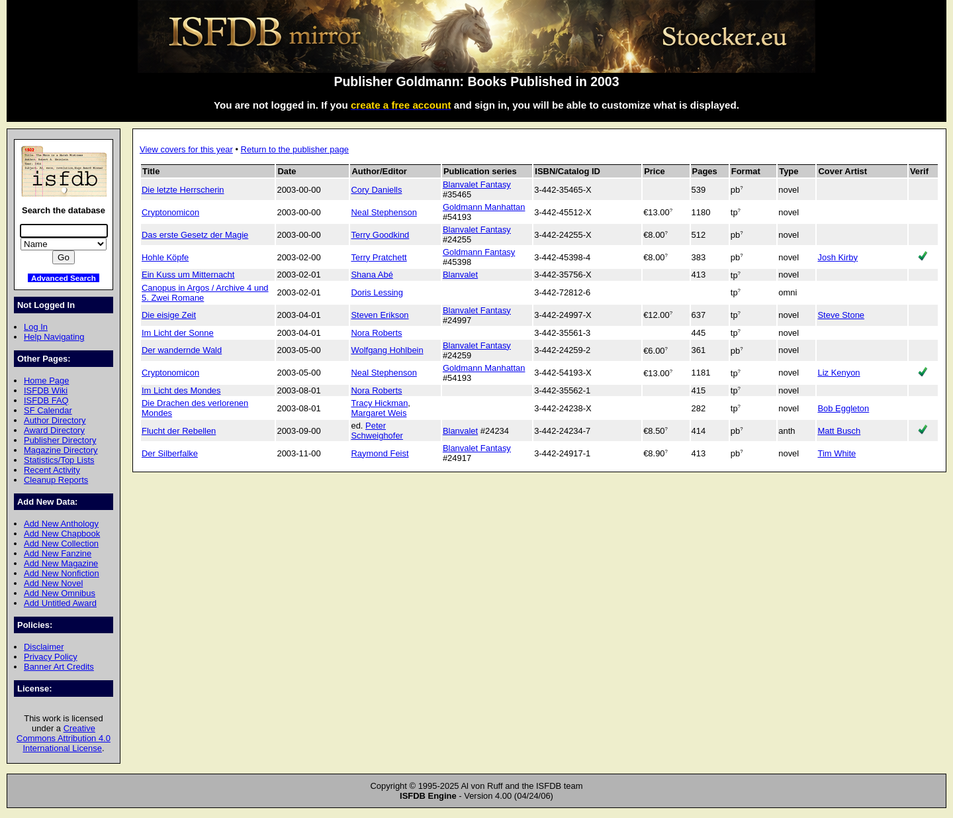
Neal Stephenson (383, 212)
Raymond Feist (379, 453)
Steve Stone (840, 315)
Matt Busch (838, 431)
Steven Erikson (379, 315)
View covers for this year (186, 149)
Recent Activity (52, 470)
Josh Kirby (837, 257)
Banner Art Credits (59, 667)
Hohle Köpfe (165, 257)
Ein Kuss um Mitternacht (188, 275)
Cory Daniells (376, 190)
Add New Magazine (61, 563)
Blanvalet (460, 275)
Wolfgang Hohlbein (387, 350)
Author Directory (55, 420)
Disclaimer (44, 647)
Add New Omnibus (59, 593)
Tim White (836, 453)
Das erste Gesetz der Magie (195, 235)
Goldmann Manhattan (484, 207)
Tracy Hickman (379, 403)
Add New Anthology (61, 524)
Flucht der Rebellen (179, 431)
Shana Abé (371, 275)
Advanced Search (63, 278)
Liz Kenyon (838, 373)
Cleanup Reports (56, 480)
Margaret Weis (378, 413)
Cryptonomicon (170, 212)
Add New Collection (61, 543)
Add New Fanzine (57, 553)
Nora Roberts (376, 333)
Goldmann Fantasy (479, 252)
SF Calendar (48, 410)
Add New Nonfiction (61, 573)
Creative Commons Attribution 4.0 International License (64, 738)
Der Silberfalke (170, 453)
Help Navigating (54, 337)
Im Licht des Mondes (181, 390)
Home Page (46, 380)
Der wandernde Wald (182, 350)
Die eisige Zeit (169, 315)
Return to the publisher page (295, 149)
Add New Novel (53, 583)
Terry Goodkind (380, 235)
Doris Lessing (376, 292)
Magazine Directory (61, 450)
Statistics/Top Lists (59, 460)
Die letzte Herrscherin (183, 190)
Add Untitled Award (60, 603)
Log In (36, 327)
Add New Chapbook (62, 533)
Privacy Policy (50, 657)
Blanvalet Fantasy (477, 184)
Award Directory (54, 430)
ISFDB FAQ (46, 400)
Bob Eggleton (843, 408)
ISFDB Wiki (46, 390)
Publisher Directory (60, 440)
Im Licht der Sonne (178, 333)
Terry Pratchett (378, 257)
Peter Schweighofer (376, 430)
